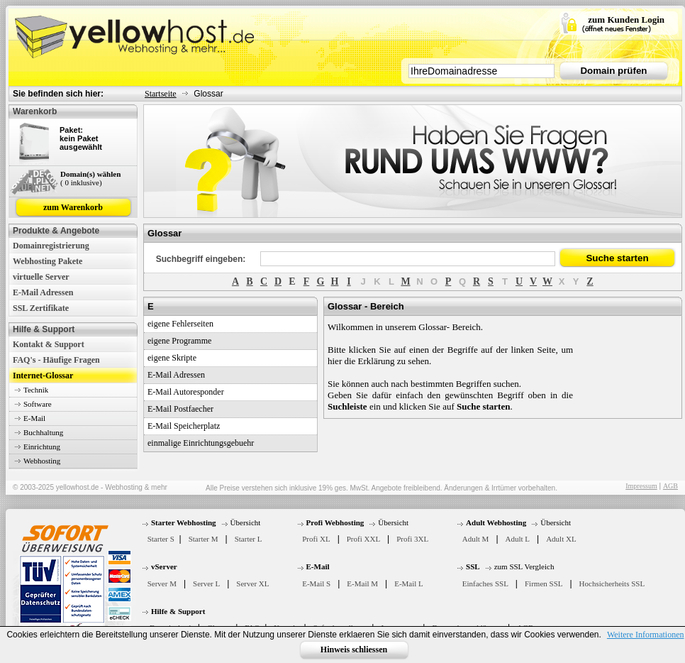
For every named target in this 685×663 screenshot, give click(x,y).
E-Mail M (362, 583)
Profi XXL (363, 539)
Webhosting (41, 460)
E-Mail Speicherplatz (183, 426)
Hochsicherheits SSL (612, 583)
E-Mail (34, 418)
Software (37, 404)
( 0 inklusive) (81, 182)
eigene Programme (179, 341)
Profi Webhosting (335, 522)
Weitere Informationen (645, 635)
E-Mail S (316, 583)
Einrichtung (41, 446)
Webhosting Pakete (47, 261)
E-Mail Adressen (43, 292)
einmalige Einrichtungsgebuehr (200, 443)
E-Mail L (408, 583)
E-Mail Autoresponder (185, 392)
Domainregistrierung (51, 246)
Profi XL (316, 539)
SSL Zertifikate (41, 308)
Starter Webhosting (183, 522)
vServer (164, 566)
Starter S (160, 539)
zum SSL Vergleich (524, 566)
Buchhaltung (43, 432)
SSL (473, 566)
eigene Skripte (171, 358)
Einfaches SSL (485, 583)
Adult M (475, 539)
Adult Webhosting (496, 522)
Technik (35, 389)
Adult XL (561, 539)
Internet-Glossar (43, 375)
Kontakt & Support (48, 344)
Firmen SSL (543, 583)
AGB (670, 486)
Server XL (252, 583)
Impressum (641, 486)
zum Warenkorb (73, 207)
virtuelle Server (41, 277)
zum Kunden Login (626, 19)
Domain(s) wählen (90, 174)
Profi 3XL (412, 539)
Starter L (248, 539)
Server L (206, 583)
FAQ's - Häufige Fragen (56, 360)
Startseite (161, 94)
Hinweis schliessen (354, 649)
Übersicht (245, 522)
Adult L (518, 539)
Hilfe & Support (178, 611)
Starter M (203, 539)
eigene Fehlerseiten (180, 324)
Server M (162, 583)
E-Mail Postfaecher (180, 409)
